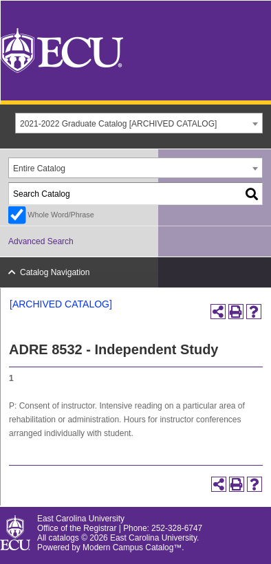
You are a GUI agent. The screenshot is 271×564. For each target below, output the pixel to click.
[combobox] (139, 123)
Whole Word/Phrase (61, 214)
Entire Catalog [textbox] (39, 168)
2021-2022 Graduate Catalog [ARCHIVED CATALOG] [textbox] (118, 124)
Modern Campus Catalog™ (132, 547)
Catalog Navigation (54, 272)
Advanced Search (41, 241)
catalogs (64, 538)
